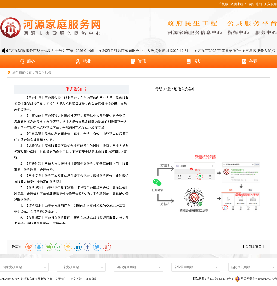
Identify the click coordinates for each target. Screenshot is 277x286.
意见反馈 (76, 278)
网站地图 (255, 4)
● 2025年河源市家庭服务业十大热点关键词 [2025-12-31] (146, 51)
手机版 (223, 4)
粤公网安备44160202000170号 (256, 278)
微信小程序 (238, 4)
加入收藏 (270, 4)
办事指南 (91, 278)
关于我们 (60, 278)
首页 (38, 72)
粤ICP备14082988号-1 (220, 278)
